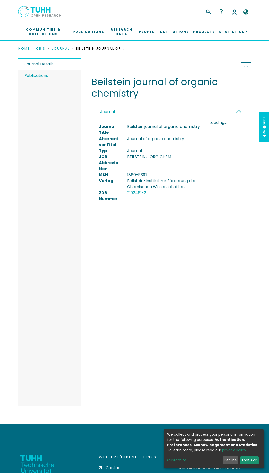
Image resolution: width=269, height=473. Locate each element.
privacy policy (234, 450)
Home (24, 48)
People (146, 31)
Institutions (173, 31)
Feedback (264, 127)
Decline (230, 460)
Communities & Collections (43, 31)
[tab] (171, 112)
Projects (204, 31)
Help (221, 11)
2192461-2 (136, 193)
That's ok (249, 460)
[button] (246, 12)
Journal (61, 48)
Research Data (121, 31)
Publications (88, 31)
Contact (110, 468)
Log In (234, 11)
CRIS (40, 48)
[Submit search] (208, 11)
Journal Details (39, 64)
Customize (176, 460)
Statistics (226, 67)
